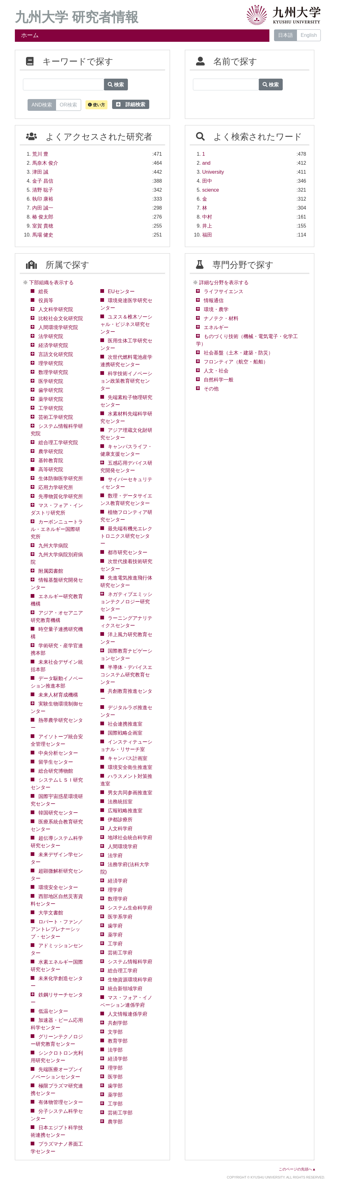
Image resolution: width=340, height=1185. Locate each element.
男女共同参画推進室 (130, 792)
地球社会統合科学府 (130, 837)
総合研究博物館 (55, 771)
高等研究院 (50, 469)
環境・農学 (216, 309)
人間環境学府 (122, 846)
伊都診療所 (120, 819)
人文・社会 (216, 370)
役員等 (45, 300)
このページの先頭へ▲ (297, 1169)
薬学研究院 (50, 399)
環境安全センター (58, 887)
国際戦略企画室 (125, 733)
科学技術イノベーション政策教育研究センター (126, 381)
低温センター (53, 1011)
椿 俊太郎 (42, 216)
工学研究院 (50, 408)
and (206, 163)
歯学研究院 (50, 390)
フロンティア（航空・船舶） (236, 361)
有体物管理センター (60, 1102)
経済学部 (118, 1058)
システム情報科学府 (130, 961)
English (309, 35)
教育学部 (118, 1041)
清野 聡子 (42, 190)
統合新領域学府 (125, 988)
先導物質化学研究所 (60, 496)
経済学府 (118, 880)
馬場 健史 (42, 234)
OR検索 (68, 104)
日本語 (285, 35)
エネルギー (216, 327)
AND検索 (42, 104)
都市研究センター (127, 552)
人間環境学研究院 (58, 327)
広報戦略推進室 (125, 810)
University (213, 172)
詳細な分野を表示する (224, 282)
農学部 (115, 1121)
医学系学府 (120, 916)
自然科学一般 (218, 379)
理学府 (115, 889)
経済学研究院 (53, 345)
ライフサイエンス (223, 291)
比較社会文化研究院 (60, 318)
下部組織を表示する (51, 282)
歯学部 (115, 1085)
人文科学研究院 (55, 309)
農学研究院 (50, 451)
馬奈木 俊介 (45, 163)
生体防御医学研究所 (60, 478)
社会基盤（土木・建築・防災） (238, 352)
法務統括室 (120, 801)
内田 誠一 (42, 208)
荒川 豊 (40, 154)
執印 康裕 (42, 199)
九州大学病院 (53, 545)
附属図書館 (50, 571)
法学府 (115, 855)
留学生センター (55, 762)
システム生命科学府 (130, 907)
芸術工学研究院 (55, 417)
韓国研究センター (58, 812)
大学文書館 (50, 912)
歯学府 (115, 925)
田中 (207, 181)
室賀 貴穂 (42, 225)
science (210, 190)
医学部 (115, 1076)
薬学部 (115, 1094)
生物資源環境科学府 (130, 979)
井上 (207, 225)
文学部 (115, 1032)
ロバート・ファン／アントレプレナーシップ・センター (57, 929)
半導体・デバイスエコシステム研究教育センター (126, 675)
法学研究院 (50, 336)
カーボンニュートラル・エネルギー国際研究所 (57, 529)
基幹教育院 (50, 460)
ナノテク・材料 (221, 318)
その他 (211, 388)
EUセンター (121, 291)
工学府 (115, 943)
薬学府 (115, 934)
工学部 (115, 1103)
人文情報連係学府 (127, 1014)
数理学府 (118, 898)
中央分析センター (58, 753)
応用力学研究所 (55, 487)
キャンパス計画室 (127, 758)
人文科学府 (120, 828)
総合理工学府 (122, 970)
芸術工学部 (120, 1112)
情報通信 (214, 300)
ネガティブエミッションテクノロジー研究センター (126, 602)
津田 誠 (40, 172)
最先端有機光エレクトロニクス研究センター (126, 536)
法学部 (115, 1050)
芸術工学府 (120, 952)
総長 (43, 291)
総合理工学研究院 (58, 442)
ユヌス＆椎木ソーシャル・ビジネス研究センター (126, 324)
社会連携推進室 (125, 724)
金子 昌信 (42, 181)
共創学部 (118, 1023)
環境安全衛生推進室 (130, 767)
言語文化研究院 (55, 354)
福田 (207, 234)
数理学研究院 (53, 372)
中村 (207, 216)
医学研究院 (50, 381)
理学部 (115, 1067)
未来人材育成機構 (58, 694)
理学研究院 (50, 363)
